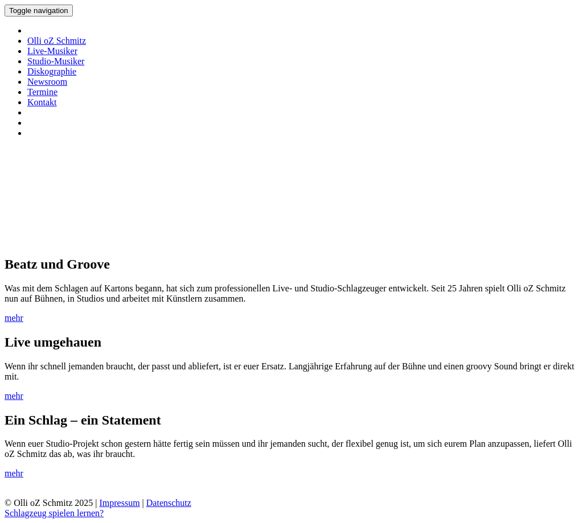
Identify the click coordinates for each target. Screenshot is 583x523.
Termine (42, 92)
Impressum (119, 503)
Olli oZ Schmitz (56, 41)
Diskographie (51, 71)
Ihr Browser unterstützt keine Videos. (90, 200)
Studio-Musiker (55, 61)
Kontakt (42, 102)
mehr (14, 318)
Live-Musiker (52, 51)
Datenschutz (168, 503)
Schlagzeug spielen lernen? (54, 513)
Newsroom (47, 82)
